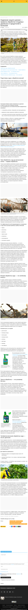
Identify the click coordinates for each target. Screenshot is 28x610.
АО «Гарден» (2, 27)
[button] (26, 1)
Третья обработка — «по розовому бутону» (9, 73)
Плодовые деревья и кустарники (15, 522)
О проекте (3, 605)
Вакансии (15, 605)
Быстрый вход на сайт (4, 571)
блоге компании (18, 29)
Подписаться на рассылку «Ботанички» (8, 579)
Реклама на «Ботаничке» (21, 605)
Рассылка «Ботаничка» (9, 605)
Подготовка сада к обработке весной (8, 68)
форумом (12, 564)
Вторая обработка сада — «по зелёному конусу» (10, 71)
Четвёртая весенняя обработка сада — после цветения (11, 74)
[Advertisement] (14, 539)
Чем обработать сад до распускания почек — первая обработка (13, 69)
